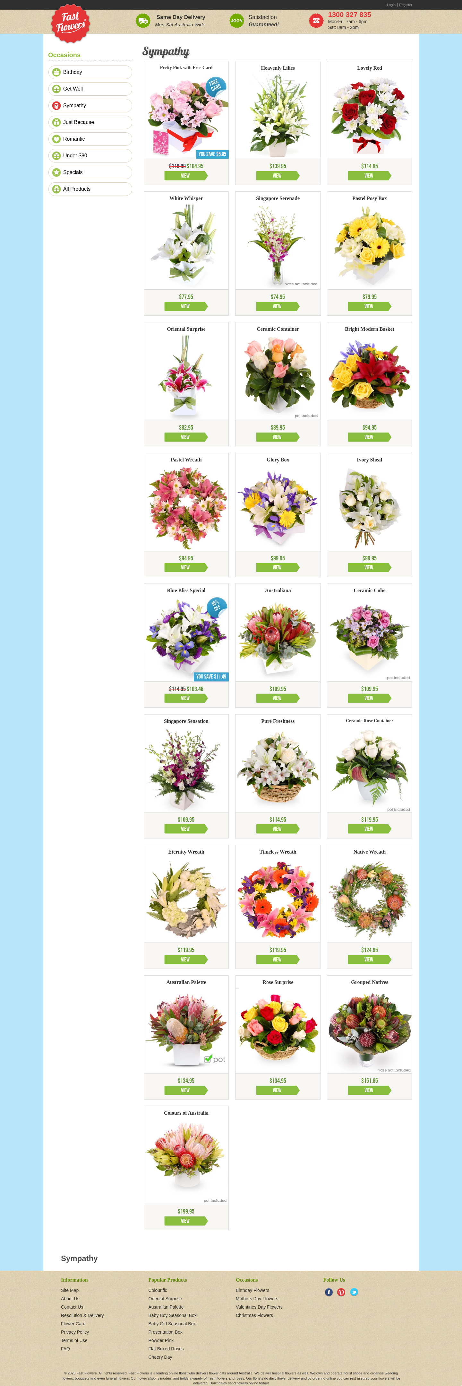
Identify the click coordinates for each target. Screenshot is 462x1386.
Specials (72, 172)
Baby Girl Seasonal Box (172, 1323)
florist (183, 1373)
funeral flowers (117, 1378)
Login (391, 5)
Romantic (74, 139)
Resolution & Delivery (82, 1315)
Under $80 (75, 155)
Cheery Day (160, 1357)
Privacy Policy (75, 1332)
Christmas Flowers (254, 1315)
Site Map (70, 1290)
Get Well (73, 89)
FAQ (65, 1348)
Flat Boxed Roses (166, 1348)
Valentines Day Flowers (259, 1307)
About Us (70, 1298)
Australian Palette (166, 1307)
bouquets (82, 1378)
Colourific (158, 1290)
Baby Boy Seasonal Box (173, 1315)
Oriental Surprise (165, 1298)
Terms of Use (74, 1340)
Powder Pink (161, 1340)
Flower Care (73, 1323)
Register (405, 5)
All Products (76, 189)
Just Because (78, 122)
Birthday (72, 72)
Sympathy (74, 105)
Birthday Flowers (252, 1290)
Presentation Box (166, 1332)
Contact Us (72, 1307)
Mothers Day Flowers (257, 1298)
